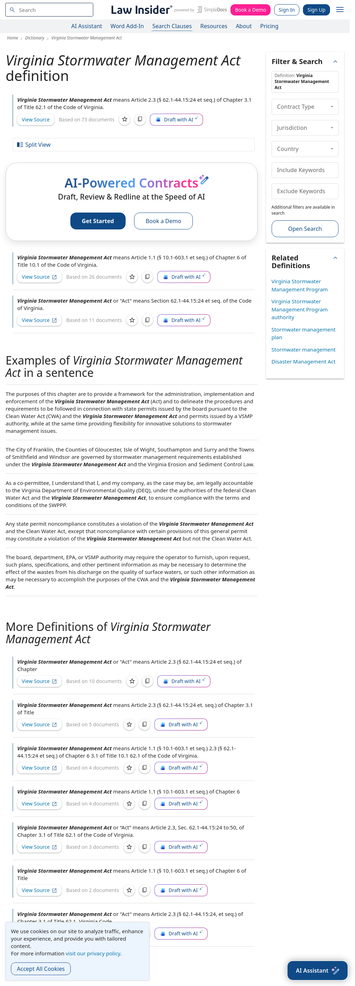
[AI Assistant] (317, 970)
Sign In (287, 9)
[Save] (124, 119)
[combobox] (49, 10)
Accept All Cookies (41, 969)
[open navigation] (340, 10)
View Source (36, 119)
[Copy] (140, 119)
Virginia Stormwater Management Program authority (300, 309)
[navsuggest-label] (49, 10)
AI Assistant (86, 26)
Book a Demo (250, 9)
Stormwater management (304, 349)
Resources (213, 26)
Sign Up (316, 9)
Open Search (305, 229)
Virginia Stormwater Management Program (300, 285)
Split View (33, 144)
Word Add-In (127, 26)
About (244, 26)
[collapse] (332, 106)
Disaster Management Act (304, 361)
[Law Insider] (168, 9)
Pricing (269, 26)
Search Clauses (172, 26)
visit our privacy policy (93, 953)
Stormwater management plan (304, 333)
